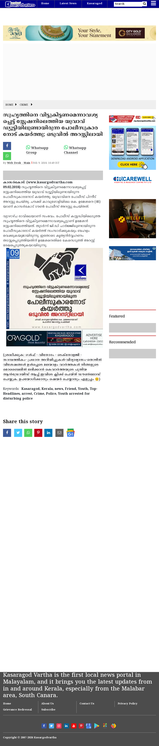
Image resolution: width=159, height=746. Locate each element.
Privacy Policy (127, 703)
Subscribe (48, 709)
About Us (47, 703)
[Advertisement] (79, 72)
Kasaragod (94, 3)
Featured (117, 316)
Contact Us (87, 703)
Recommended (122, 342)
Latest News (68, 3)
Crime (24, 105)
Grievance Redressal (17, 709)
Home (45, 3)
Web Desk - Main (18, 163)
